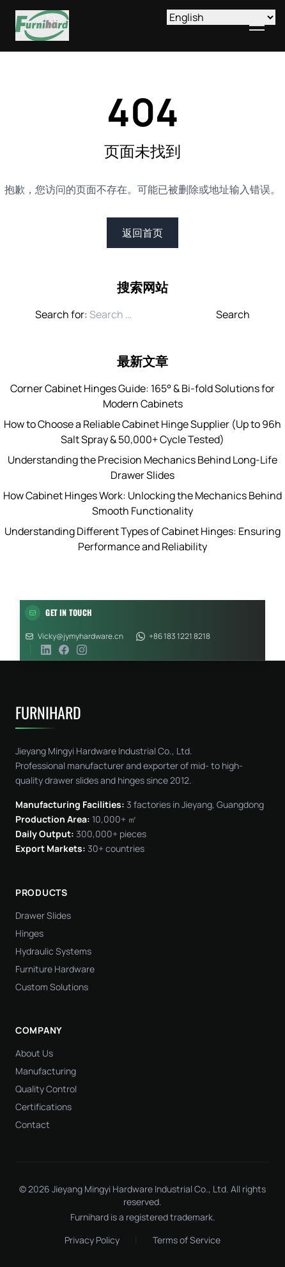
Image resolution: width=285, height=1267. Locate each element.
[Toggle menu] (257, 25)
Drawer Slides (43, 915)
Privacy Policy (92, 1240)
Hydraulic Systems (53, 951)
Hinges (29, 933)
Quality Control (46, 1089)
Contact (32, 1124)
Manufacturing (45, 1071)
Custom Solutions (51, 987)
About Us (34, 1053)
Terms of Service (186, 1240)
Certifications (43, 1107)
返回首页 (142, 233)
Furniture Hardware (55, 969)
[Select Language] (221, 17)
